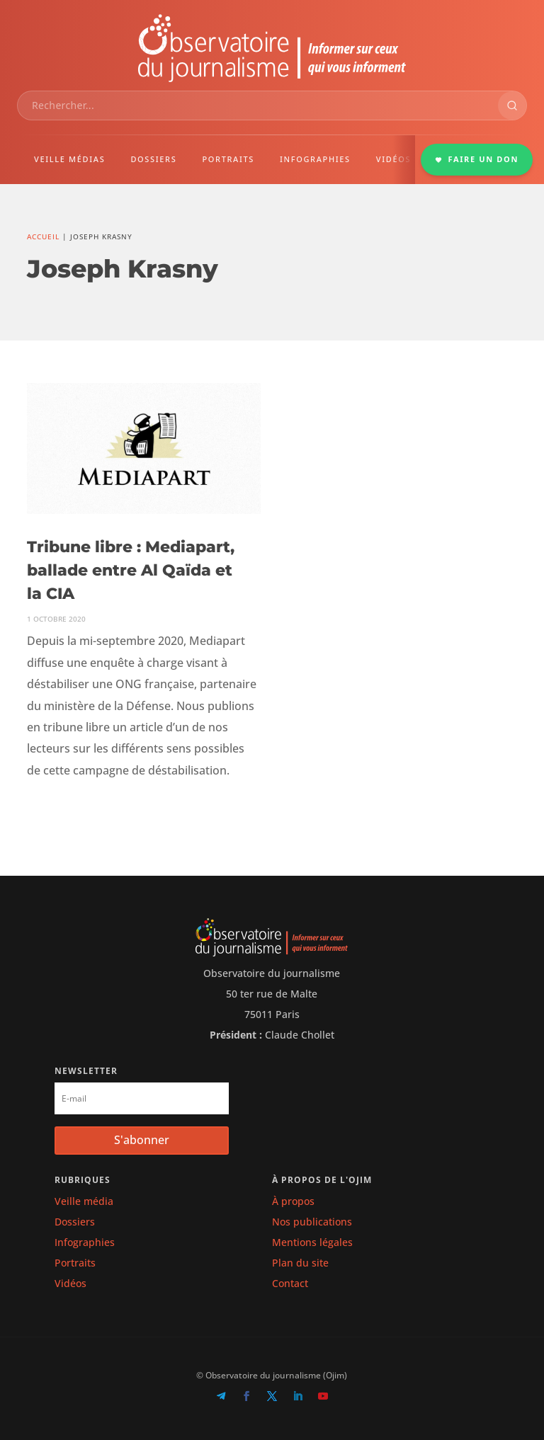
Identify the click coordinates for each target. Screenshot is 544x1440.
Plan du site (300, 1262)
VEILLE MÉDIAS (69, 159)
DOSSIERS (153, 159)
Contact (290, 1283)
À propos (293, 1201)
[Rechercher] (512, 105)
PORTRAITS (228, 159)
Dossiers (75, 1221)
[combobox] (258, 105)
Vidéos (70, 1283)
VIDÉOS (393, 159)
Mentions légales (312, 1242)
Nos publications (312, 1221)
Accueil (43, 236)
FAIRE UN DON (476, 159)
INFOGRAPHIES (315, 159)
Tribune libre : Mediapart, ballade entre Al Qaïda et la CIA (130, 570)
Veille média (84, 1201)
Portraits (75, 1262)
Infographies (85, 1242)
